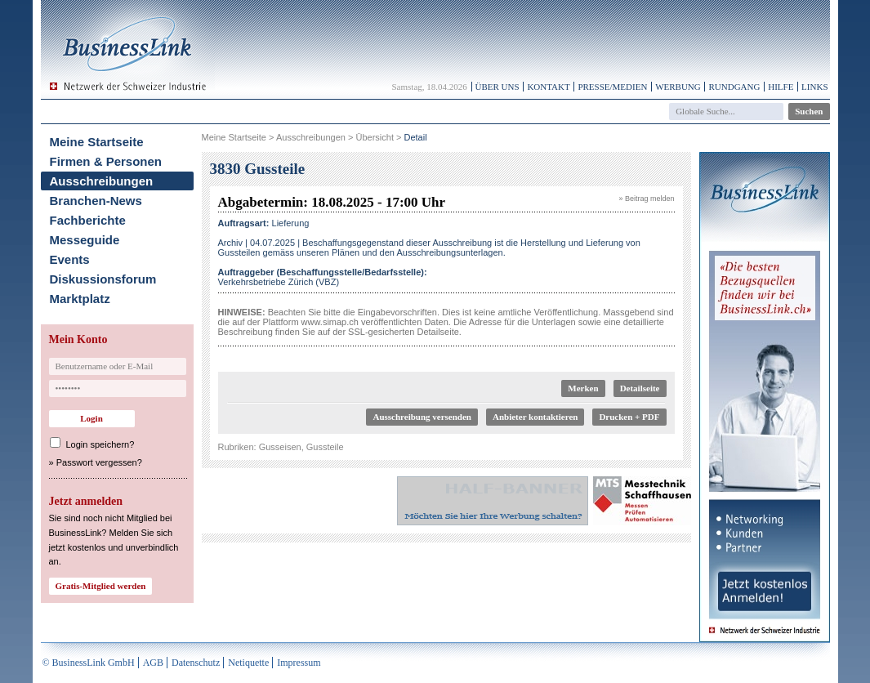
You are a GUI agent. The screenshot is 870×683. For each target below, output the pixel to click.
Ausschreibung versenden (422, 417)
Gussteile (325, 447)
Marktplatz (80, 299)
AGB (153, 662)
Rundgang (734, 87)
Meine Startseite (97, 142)
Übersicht (374, 137)
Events (70, 259)
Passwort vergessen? (99, 462)
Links (814, 87)
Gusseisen (280, 447)
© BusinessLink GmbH (88, 662)
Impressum (298, 662)
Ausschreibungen (102, 181)
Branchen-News (96, 201)
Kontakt (548, 87)
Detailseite (640, 388)
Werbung (678, 87)
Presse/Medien (612, 87)
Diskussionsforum (103, 279)
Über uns (497, 87)
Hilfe (780, 87)
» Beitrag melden (646, 198)
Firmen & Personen (106, 161)
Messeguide (85, 240)
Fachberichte (88, 220)
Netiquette (248, 662)
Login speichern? (100, 444)
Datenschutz (196, 662)
